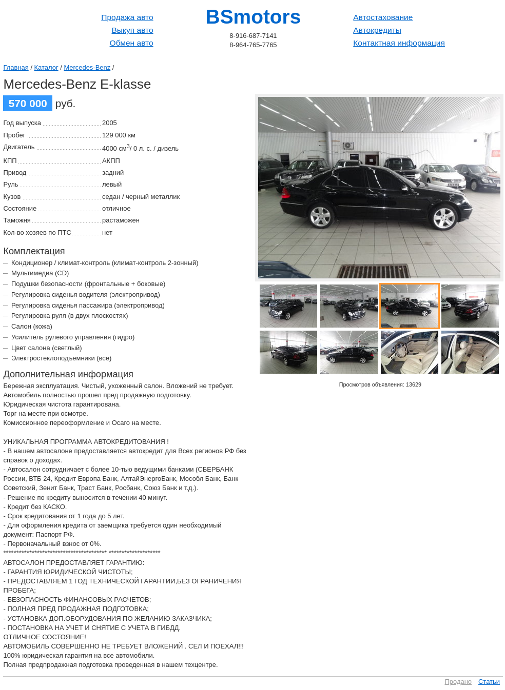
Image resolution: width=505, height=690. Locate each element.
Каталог (46, 67)
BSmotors (253, 17)
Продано (458, 681)
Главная (15, 67)
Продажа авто (127, 17)
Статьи (489, 681)
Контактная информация (399, 42)
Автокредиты (377, 30)
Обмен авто (131, 42)
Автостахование (383, 17)
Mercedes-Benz (87, 67)
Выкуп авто (132, 30)
